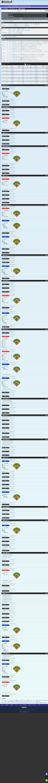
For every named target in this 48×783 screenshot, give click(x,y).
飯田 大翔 (9, 29)
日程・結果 (24, 6)
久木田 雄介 (36, 76)
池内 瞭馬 (14, 523)
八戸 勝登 (36, 81)
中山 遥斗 (21, 25)
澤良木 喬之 (13, 77)
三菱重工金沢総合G (21, 8)
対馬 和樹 (36, 77)
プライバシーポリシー (26, 709)
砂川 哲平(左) (5, 99)
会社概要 (20, 709)
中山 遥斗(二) (5, 112)
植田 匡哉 (12, 67)
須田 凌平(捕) (5, 486)
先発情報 (45, 18)
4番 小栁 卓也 (14, 43)
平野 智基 (18, 33)
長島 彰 (14, 418)
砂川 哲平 (12, 69)
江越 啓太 (36, 79)
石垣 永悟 (22, 30)
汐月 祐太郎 (36, 71)
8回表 (4, 56)
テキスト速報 (35, 18)
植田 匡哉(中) (5, 87)
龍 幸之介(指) (5, 247)
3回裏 (4, 42)
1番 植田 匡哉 (14, 48)
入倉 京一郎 (14, 33)
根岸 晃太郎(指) (5, 134)
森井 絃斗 (14, 30)
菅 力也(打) (5, 559)
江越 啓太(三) (5, 167)
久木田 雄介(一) (5, 151)
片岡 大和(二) (5, 502)
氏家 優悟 (18, 30)
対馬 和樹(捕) (5, 282)
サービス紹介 (16, 709)
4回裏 (4, 46)
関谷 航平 (9, 33)
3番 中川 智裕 (14, 59)
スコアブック (41, 18)
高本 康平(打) (5, 548)
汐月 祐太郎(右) (5, 116)
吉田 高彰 (22, 29)
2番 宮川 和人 (14, 49)
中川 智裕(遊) (5, 390)
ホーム (6, 6)
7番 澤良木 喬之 (14, 54)
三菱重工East (11, 16)
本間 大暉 (14, 87)
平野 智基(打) (5, 568)
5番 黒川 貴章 (14, 44)
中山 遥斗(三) (5, 662)
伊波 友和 (9, 30)
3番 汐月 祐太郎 (14, 46)
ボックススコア (29, 18)
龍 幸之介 (36, 74)
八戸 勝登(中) (5, 171)
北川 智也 (12, 76)
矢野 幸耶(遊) (5, 206)
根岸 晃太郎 (13, 72)
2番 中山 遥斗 (14, 41)
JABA (9, 6)
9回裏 (4, 61)
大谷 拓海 (12, 81)
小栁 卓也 (9, 25)
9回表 (4, 58)
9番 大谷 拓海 (14, 56)
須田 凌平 (26, 30)
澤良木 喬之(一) (5, 177)
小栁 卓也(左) (5, 128)
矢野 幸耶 (36, 67)
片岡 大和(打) (5, 431)
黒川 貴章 (12, 74)
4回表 (4, 44)
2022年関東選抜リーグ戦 (16, 6)
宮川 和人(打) (5, 376)
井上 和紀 (14, 29)
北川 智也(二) (5, 142)
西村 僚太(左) (5, 471)
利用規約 (32, 709)
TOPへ (46, 85)
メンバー (24, 18)
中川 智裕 (12, 71)
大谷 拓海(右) (5, 193)
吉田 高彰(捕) (5, 189)
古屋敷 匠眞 (19, 29)
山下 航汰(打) (5, 694)
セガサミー (19, 10)
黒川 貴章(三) (5, 138)
